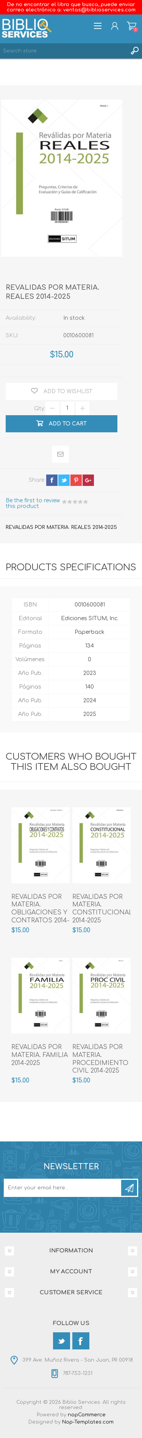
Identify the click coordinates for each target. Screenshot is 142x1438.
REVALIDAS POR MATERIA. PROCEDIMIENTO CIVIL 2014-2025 (100, 1059)
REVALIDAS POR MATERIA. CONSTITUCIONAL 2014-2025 (101, 909)
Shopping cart (131, 25)
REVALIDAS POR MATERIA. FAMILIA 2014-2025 (39, 1055)
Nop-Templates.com (88, 1422)
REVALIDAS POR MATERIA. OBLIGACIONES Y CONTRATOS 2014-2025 (40, 913)
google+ (88, 480)
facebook (52, 480)
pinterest (76, 480)
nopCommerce (87, 1414)
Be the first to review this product (33, 503)
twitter (64, 480)
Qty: (39, 408)
